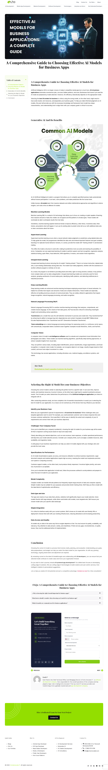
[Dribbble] (52, 662)
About (99, 2)
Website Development (40, 6)
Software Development (54, 6)
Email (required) (82, 631)
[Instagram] (39, 662)
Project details (82, 653)
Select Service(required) (82, 644)
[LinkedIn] (42, 662)
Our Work (92, 2)
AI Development (10, 6)
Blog (77, 2)
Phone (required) (82, 638)
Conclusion (11, 98)
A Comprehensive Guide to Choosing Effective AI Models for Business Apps (16, 86)
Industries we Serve (80, 6)
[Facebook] (35, 662)
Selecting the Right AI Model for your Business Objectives (16, 94)
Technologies (68, 6)
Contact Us (84, 2)
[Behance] (49, 662)
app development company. (79, 686)
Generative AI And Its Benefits (16, 91)
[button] (25, 79)
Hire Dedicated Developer (95, 6)
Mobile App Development (24, 6)
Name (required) (82, 625)
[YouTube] (45, 662)
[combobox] (67, 639)
